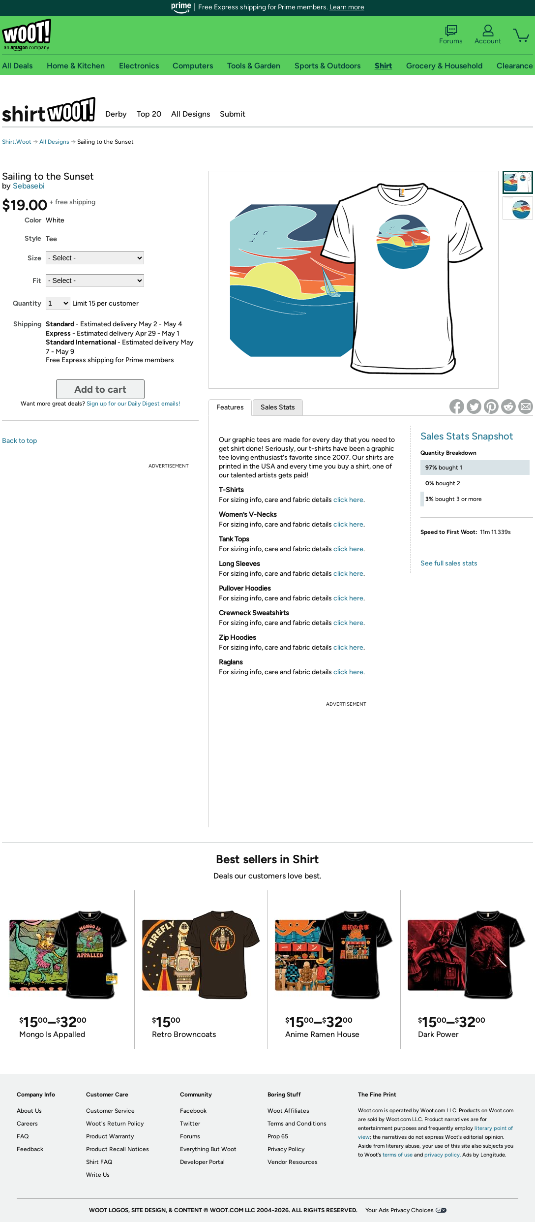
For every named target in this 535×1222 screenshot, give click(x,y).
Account (488, 35)
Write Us (98, 1174)
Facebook (193, 1110)
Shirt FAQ (99, 1162)
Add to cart (100, 389)
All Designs (190, 114)
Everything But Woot (208, 1149)
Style (33, 238)
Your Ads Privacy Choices (399, 1210)
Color (33, 220)
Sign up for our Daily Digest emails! (133, 403)
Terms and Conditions (297, 1123)
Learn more (346, 7)
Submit (232, 114)
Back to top (19, 441)
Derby (116, 114)
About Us (29, 1110)
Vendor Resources (293, 1162)
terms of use (398, 1155)
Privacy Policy (286, 1149)
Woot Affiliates (288, 1110)
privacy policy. (442, 1155)
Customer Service (110, 1110)
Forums (451, 35)
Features (230, 407)
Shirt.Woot (48, 109)
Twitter (190, 1123)
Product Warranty (110, 1136)
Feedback (30, 1149)
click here (348, 500)
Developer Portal (202, 1162)
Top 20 (149, 114)
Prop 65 (278, 1136)
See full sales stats (448, 563)
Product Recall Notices (117, 1149)
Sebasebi (29, 185)
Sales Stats (278, 407)
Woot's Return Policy (115, 1123)
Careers (27, 1123)
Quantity (27, 303)
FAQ (23, 1136)
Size (34, 258)
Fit (36, 281)
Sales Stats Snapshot (466, 436)
